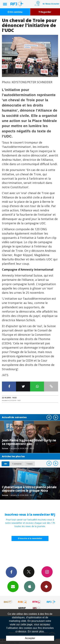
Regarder (45, 11)
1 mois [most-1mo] (29, 463)
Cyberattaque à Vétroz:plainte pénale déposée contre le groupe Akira (29, 488)
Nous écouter (52, 3)
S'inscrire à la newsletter (30, 538)
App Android (46, 586)
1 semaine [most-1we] (16, 463)
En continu (15, 11)
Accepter (30, 638)
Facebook (11, 572)
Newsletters (13, 586)
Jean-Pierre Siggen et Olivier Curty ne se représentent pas (29, 442)
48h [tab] (5, 463)
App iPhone (29, 586)
